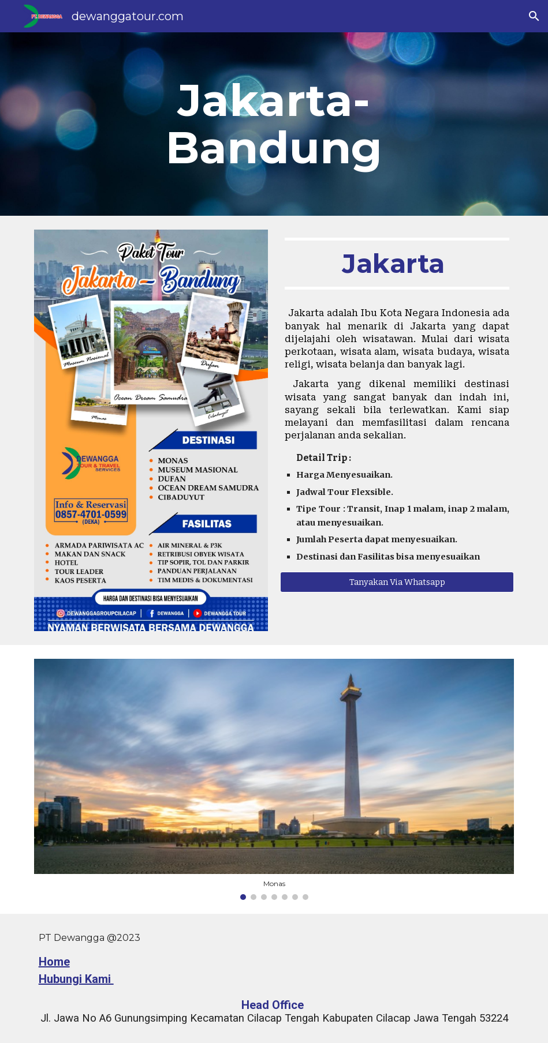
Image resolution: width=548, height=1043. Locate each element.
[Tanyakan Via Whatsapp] (397, 582)
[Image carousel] (274, 779)
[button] (534, 16)
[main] (274, 124)
